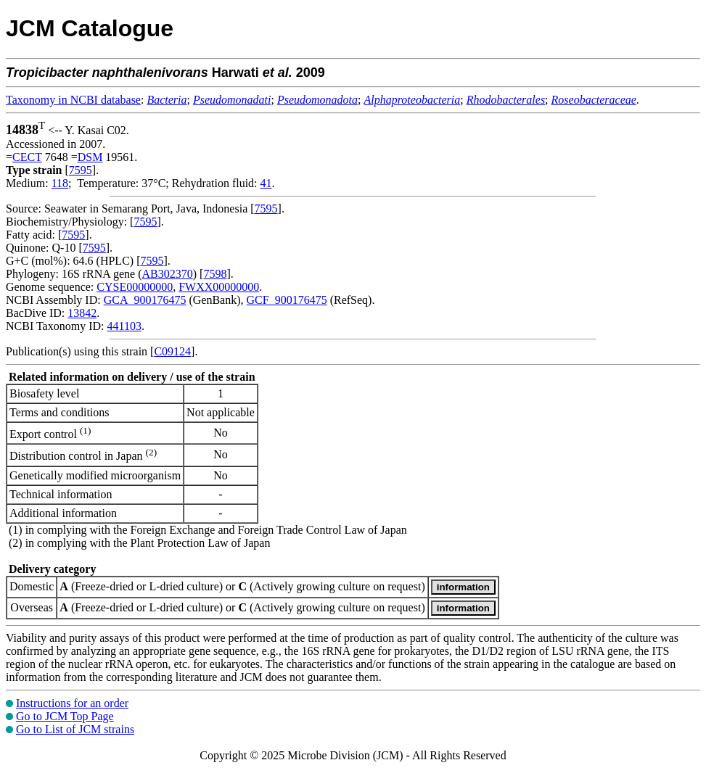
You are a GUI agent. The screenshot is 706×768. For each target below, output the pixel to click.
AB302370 (167, 274)
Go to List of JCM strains (75, 729)
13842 (82, 313)
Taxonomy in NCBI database (73, 100)
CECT (27, 157)
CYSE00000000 (135, 287)
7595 (80, 170)
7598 (214, 274)
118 (60, 183)
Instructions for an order (72, 703)
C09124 (172, 351)
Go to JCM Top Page (65, 716)
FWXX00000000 (218, 287)
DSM (90, 157)
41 (266, 183)
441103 (124, 326)
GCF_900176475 (287, 300)
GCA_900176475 (145, 300)
